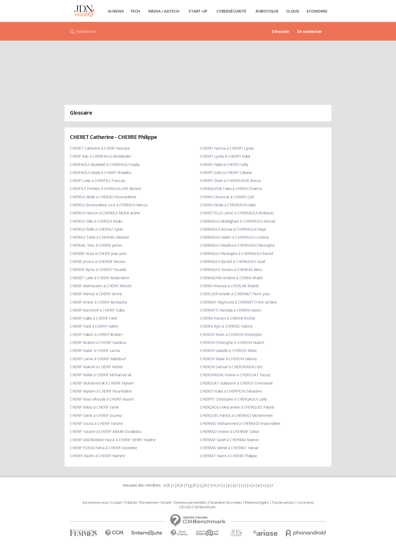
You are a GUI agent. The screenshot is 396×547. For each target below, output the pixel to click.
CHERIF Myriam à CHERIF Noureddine (101, 391)
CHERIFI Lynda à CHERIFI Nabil (225, 156)
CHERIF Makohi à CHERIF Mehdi (96, 366)
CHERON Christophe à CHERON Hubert (232, 342)
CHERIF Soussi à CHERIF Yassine (96, 423)
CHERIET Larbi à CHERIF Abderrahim (99, 277)
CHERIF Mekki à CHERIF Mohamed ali (100, 374)
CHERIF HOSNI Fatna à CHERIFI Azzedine (103, 447)
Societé (166, 503)
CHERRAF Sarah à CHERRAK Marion (229, 439)
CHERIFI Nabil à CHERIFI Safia (224, 164)
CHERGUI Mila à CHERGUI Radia (96, 221)
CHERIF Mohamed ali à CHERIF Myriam (102, 383)
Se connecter (309, 31)
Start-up (197, 11)
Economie (317, 11)
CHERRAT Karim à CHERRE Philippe (228, 455)
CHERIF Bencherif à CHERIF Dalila (97, 310)
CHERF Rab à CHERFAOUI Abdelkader (100, 156)
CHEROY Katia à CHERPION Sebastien (231, 391)
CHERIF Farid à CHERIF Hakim (94, 326)
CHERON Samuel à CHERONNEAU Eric (231, 366)
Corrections (305, 503)
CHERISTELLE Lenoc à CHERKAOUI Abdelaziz (237, 212)
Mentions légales (256, 503)
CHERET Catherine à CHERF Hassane (100, 148)
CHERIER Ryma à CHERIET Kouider (98, 269)
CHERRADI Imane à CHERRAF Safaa (229, 431)
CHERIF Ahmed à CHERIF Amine (96, 293)
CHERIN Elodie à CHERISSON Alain (228, 204)
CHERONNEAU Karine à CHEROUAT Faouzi (235, 374)
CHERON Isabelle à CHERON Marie (228, 350)
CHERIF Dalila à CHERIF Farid (93, 318)
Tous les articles (283, 503)
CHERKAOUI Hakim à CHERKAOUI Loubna (234, 237)
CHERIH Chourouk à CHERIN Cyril (227, 196)
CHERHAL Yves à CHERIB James (96, 245)
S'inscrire (280, 31)
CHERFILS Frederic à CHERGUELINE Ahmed (105, 188)
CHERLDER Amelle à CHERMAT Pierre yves (235, 293)
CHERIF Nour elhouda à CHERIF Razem (102, 399)
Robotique (267, 11)
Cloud (292, 11)
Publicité (131, 503)
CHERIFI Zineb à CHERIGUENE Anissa (230, 180)
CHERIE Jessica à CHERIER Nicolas (97, 261)
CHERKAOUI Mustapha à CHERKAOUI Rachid (236, 253)
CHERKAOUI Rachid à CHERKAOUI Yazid (232, 261)
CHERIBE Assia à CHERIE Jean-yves (98, 253)
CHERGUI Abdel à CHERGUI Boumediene (103, 196)
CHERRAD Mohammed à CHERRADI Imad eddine (240, 423)
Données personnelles (191, 503)
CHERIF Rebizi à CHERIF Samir (94, 407)
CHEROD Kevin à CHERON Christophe (231, 334)
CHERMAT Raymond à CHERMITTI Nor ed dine (238, 302)
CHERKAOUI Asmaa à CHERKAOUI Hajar (233, 229)
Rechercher (86, 31)
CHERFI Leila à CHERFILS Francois (97, 180)
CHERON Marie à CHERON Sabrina (228, 358)
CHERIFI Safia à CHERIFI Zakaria (226, 172)
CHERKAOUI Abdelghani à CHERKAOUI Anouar (238, 221)
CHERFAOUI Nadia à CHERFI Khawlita (100, 172)
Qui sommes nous (95, 503)
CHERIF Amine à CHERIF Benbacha (98, 302)
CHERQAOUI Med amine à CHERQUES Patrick (237, 407)
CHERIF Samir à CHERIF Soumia (96, 415)
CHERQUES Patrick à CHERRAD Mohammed (236, 415)
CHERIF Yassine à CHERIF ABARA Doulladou (106, 431)
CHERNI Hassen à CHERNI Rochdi (227, 318)
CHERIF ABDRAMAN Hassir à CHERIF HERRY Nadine (113, 439)
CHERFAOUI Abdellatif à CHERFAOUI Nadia (105, 164)
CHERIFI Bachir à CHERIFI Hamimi (97, 455)
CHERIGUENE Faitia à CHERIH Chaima (231, 188)
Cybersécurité (231, 11)
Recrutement (149, 503)
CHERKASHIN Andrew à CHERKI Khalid (231, 277)
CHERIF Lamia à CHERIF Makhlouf (97, 358)
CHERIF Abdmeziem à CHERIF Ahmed (100, 285)
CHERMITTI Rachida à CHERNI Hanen (230, 310)
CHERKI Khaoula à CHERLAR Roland (229, 285)
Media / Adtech (163, 11)
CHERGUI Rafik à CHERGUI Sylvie (96, 229)
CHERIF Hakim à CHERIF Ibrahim (96, 334)
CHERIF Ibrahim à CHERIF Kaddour (98, 342)
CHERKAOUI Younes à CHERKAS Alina (231, 269)
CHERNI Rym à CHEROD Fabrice (226, 326)
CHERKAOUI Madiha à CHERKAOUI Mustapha (237, 245)
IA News (116, 11)
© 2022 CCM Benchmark (198, 507)
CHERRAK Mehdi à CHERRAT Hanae (229, 447)
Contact (116, 503)
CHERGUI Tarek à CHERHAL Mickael (99, 237)
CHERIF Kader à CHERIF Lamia (95, 350)
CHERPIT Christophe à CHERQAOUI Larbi (233, 399)
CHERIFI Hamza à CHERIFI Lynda (227, 148)
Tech (135, 11)
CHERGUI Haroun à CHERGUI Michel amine (105, 212)
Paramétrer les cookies (225, 503)
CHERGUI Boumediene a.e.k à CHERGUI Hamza (108, 204)
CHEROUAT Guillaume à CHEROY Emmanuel (236, 383)
